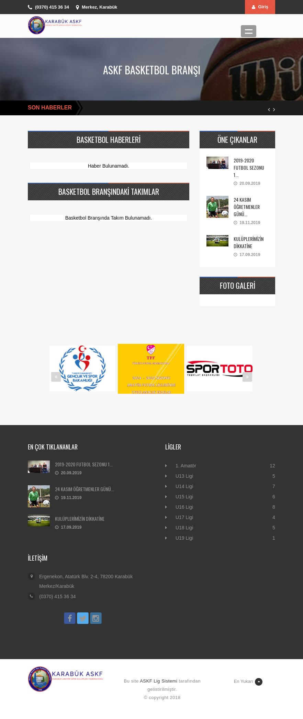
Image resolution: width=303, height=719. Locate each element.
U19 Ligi (184, 538)
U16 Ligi (184, 507)
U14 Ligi (184, 486)
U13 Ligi (184, 476)
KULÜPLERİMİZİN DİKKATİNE (248, 242)
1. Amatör (186, 465)
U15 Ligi (184, 496)
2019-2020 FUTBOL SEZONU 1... (249, 167)
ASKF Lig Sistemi (158, 681)
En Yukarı (248, 682)
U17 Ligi (184, 517)
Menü (248, 31)
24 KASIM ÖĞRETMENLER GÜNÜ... (247, 207)
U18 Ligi (184, 527)
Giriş (260, 6)
